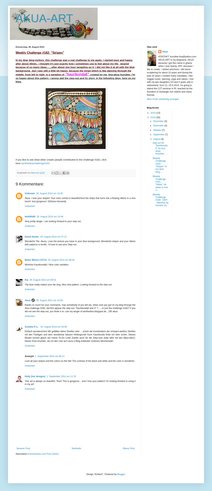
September (159, 134)
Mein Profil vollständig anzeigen (163, 99)
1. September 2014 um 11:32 (61, 376)
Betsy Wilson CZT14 (36, 260)
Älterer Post (129, 448)
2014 (153, 117)
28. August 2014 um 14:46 (50, 216)
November (158, 125)
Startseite (76, 448)
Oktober (157, 130)
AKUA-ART (44, 18)
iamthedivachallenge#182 (35, 163)
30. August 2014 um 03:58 (53, 326)
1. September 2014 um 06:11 (50, 356)
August (157, 139)
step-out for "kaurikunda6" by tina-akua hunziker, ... (160, 148)
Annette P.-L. (32, 326)
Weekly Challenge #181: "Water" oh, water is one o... (160, 183)
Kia (26, 280)
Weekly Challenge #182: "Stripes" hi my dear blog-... (160, 165)
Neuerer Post (23, 448)
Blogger (121, 474)
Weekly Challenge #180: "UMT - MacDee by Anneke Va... (160, 200)
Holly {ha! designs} (35, 376)
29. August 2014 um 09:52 (42, 280)
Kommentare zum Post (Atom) (43, 454)
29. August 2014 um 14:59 (49, 300)
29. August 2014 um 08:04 (61, 260)
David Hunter (32, 236)
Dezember (158, 121)
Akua (27, 300)
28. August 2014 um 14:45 (49, 193)
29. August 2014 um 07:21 (53, 236)
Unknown (30, 193)
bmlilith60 (30, 216)
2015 (153, 113)
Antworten (30, 206)
